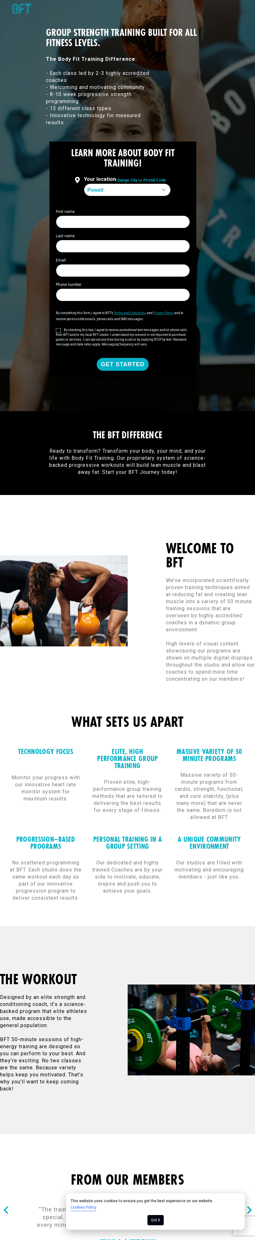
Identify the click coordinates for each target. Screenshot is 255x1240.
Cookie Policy (106, 1103)
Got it (155, 1220)
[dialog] (155, 1211)
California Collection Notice (215, 1103)
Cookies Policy (83, 1207)
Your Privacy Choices (223, 1110)
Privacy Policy (152, 1103)
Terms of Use (61, 1103)
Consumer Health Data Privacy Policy (52, 1110)
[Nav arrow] (5, 1011)
